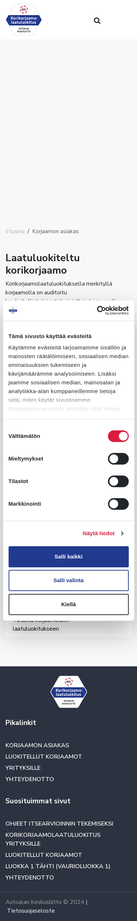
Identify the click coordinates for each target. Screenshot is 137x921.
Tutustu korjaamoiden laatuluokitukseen (41, 624)
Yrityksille (23, 768)
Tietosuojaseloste (31, 911)
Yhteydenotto (29, 779)
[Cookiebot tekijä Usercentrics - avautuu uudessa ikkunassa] (97, 310)
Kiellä (68, 604)
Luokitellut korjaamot (43, 757)
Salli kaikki (68, 556)
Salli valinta (68, 580)
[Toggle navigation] (15, 644)
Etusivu (14, 231)
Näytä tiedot (99, 533)
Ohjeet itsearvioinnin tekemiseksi (59, 824)
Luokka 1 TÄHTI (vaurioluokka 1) (57, 866)
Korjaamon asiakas (37, 745)
